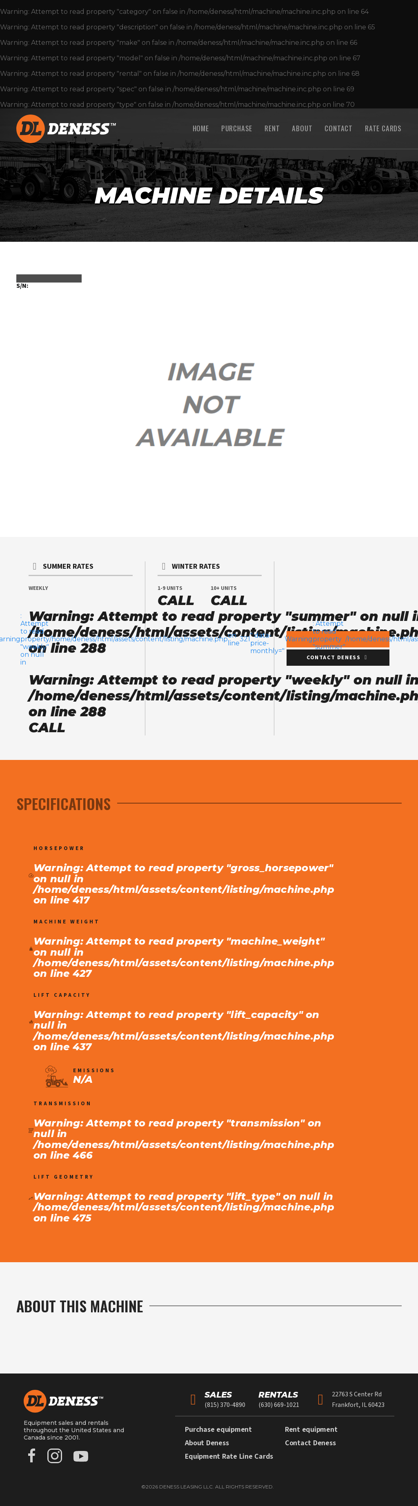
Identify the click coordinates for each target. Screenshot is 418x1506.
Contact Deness (310, 1443)
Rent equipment (311, 1429)
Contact (339, 128)
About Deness (207, 1443)
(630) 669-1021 (278, 1404)
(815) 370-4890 (225, 1404)
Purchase (236, 128)
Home (201, 128)
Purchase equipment (218, 1429)
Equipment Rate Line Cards (229, 1456)
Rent (272, 128)
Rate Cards (383, 128)
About (302, 128)
